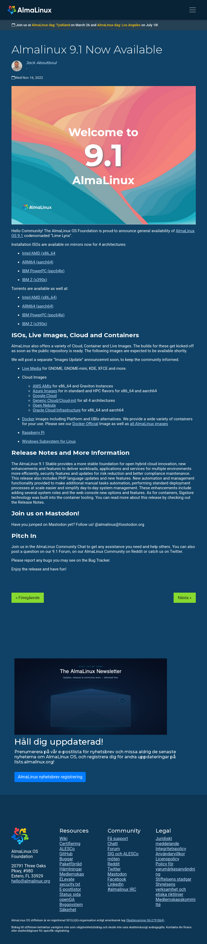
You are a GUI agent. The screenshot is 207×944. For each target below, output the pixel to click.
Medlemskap (72, 874)
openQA (67, 899)
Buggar (66, 858)
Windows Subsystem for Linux (49, 441)
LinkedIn (116, 884)
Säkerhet (68, 909)
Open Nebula (44, 405)
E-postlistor (70, 889)
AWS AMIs (42, 386)
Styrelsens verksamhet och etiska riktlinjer (171, 889)
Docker (28, 419)
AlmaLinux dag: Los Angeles (118, 25)
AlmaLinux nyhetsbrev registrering (50, 776)
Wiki (64, 838)
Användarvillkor (170, 853)
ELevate (67, 879)
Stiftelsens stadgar (174, 879)
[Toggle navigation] (192, 10)
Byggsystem (71, 904)
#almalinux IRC (122, 889)
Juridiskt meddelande (167, 841)
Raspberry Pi (33, 432)
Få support (118, 838)
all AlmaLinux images (149, 423)
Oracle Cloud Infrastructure (57, 410)
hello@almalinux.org (30, 881)
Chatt (113, 843)
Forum (114, 848)
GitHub (66, 853)
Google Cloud (45, 395)
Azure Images (45, 391)
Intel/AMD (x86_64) (39, 297)
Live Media (31, 368)
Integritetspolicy (171, 848)
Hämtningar (71, 869)
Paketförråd (71, 864)
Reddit (114, 864)
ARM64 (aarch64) (37, 262)
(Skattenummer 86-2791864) (145, 920)
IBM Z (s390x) (34, 279)
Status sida (70, 894)
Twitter (114, 869)
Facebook (117, 879)
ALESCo (67, 848)
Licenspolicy (167, 858)
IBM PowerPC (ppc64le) (43, 271)
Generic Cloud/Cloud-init (54, 400)
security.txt (70, 884)
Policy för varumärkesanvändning (175, 869)
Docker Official (85, 423)
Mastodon (117, 874)
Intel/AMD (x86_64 (39, 253)
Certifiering (70, 843)
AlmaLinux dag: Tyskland (51, 25)
